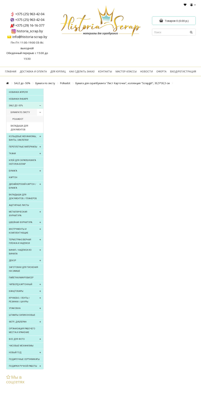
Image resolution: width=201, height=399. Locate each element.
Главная (10, 71)
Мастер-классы (126, 71)
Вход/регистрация (183, 71)
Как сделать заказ (81, 71)
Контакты (105, 71)
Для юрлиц (58, 71)
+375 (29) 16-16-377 (29, 25)
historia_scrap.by (30, 31)
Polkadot (65, 83)
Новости (146, 71)
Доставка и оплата (33, 71)
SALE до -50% (22, 83)
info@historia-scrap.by (29, 37)
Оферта (161, 71)
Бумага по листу (45, 83)
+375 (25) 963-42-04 (29, 14)
